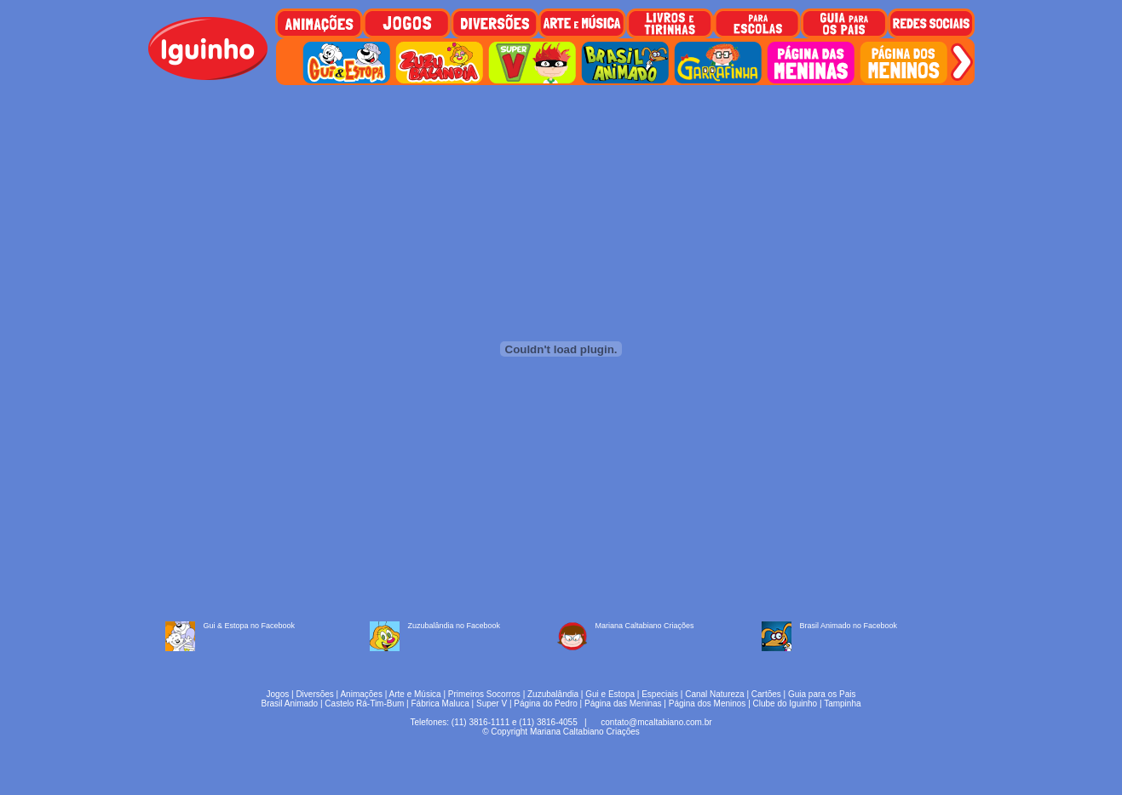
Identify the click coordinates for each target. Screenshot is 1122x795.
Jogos (278, 694)
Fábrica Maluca (440, 703)
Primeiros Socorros (484, 694)
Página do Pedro (546, 703)
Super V (491, 703)
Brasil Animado (289, 703)
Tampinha (842, 703)
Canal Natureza (714, 694)
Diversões (314, 694)
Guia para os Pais (822, 694)
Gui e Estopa (610, 694)
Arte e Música (415, 694)
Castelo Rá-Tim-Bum (364, 703)
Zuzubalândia (552, 694)
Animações (361, 694)
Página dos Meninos (707, 703)
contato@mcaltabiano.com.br (656, 722)
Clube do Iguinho (785, 703)
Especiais (660, 694)
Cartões (766, 694)
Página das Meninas (623, 703)
